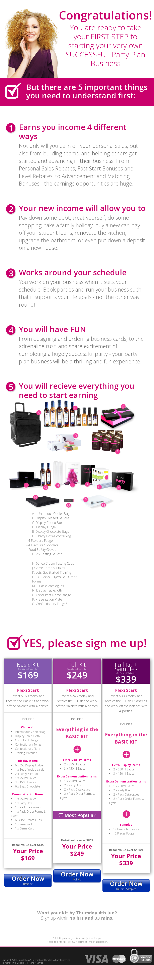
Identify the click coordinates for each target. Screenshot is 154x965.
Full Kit (77, 875)
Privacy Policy (8, 963)
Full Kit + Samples (126, 885)
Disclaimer (21, 963)
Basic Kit (28, 880)
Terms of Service (35, 963)
